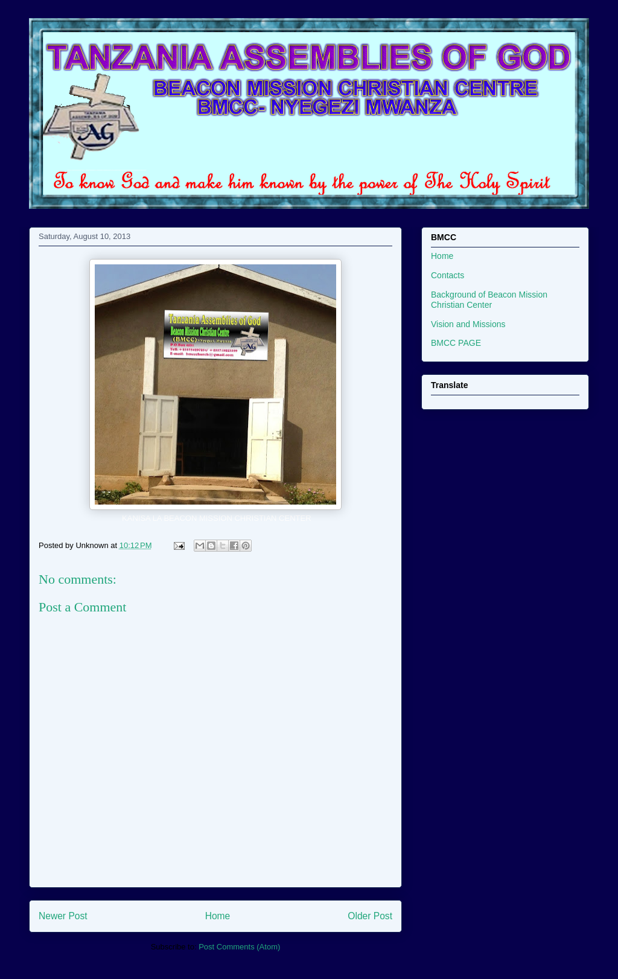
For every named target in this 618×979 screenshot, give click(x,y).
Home (218, 916)
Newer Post (63, 916)
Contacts (447, 275)
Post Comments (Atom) (239, 946)
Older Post (370, 916)
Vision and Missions (468, 324)
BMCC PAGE (456, 343)
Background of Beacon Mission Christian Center (489, 300)
